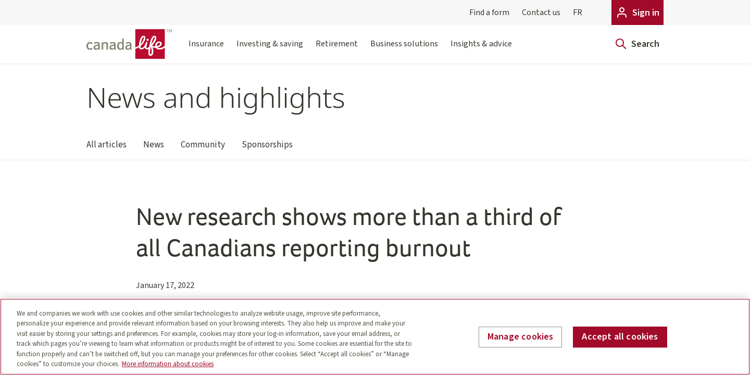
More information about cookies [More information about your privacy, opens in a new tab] (168, 364)
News (153, 149)
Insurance (206, 50)
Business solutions (404, 50)
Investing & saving (269, 50)
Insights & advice (481, 50)
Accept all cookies (620, 337)
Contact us (541, 12)
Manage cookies (521, 337)
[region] (375, 336)
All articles (106, 149)
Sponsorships (267, 149)
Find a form (489, 12)
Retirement (337, 50)
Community (203, 149)
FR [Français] (577, 12)
